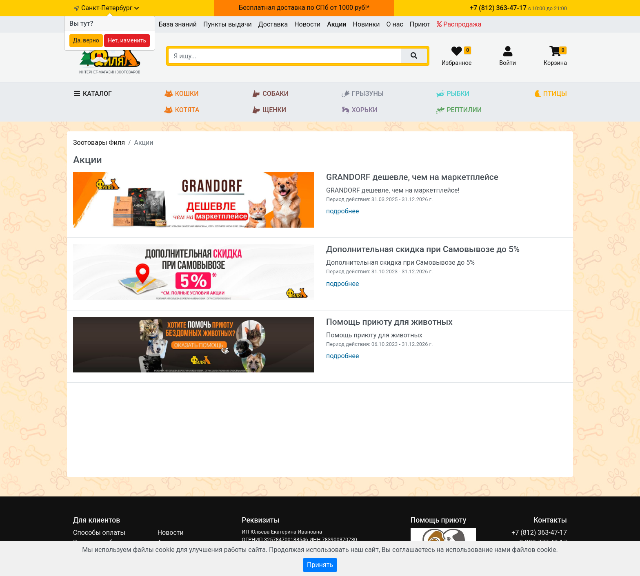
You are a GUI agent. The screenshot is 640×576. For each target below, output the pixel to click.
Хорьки (359, 110)
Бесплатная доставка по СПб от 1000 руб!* (304, 7)
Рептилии (459, 110)
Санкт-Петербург (110, 8)
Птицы (550, 94)
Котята (182, 110)
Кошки (181, 94)
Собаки (270, 94)
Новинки (366, 24)
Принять (320, 565)
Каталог (92, 93)
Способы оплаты (99, 532)
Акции (336, 24)
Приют (420, 24)
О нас (395, 24)
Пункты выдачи (227, 24)
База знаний (178, 24)
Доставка (273, 24)
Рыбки (452, 94)
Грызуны (362, 94)
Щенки (268, 110)
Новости (307, 24)
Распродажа (459, 24)
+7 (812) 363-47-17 (539, 532)
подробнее (342, 211)
